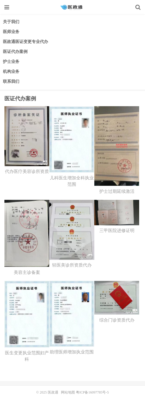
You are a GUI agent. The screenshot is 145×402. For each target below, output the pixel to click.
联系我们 (11, 81)
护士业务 (11, 61)
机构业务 (11, 71)
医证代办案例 (15, 51)
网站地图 (68, 392)
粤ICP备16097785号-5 (92, 392)
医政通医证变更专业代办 (25, 41)
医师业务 (11, 32)
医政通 (72, 7)
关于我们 (11, 22)
